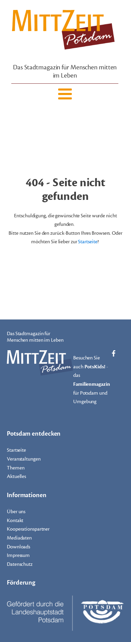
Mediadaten (19, 538)
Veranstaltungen (24, 459)
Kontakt (15, 520)
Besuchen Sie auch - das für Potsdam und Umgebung (91, 380)
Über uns (16, 511)
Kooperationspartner (28, 529)
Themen (15, 468)
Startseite (87, 241)
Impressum (18, 555)
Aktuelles (16, 476)
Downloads (18, 547)
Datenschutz (19, 564)
